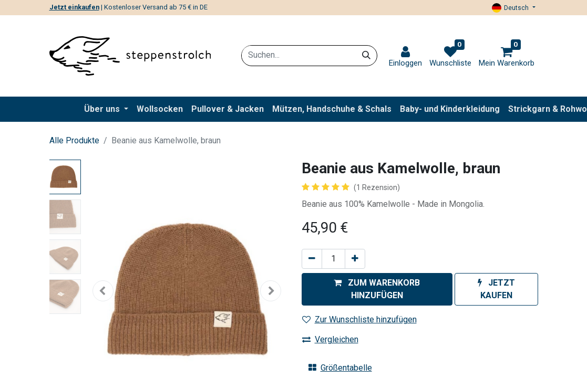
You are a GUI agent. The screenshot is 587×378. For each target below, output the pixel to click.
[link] (405, 57)
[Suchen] (366, 55)
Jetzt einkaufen (74, 7)
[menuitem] (159, 109)
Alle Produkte (74, 140)
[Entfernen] (312, 259)
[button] (377, 289)
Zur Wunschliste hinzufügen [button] (359, 319)
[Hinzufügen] (355, 259)
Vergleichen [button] (330, 339)
